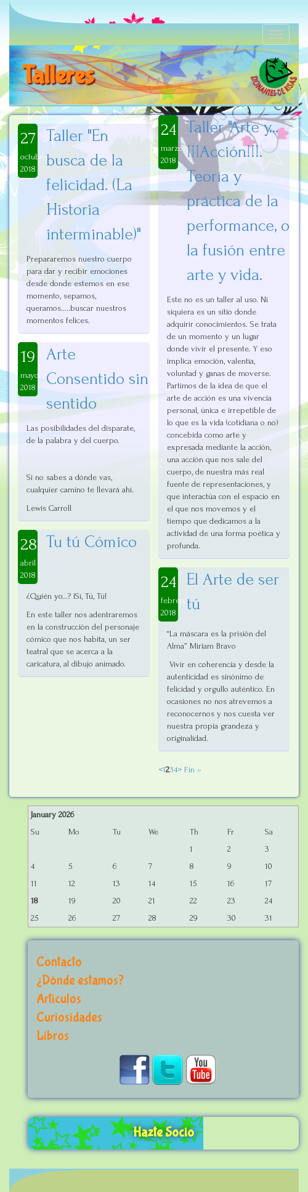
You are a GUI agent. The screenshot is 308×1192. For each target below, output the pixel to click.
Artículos (58, 999)
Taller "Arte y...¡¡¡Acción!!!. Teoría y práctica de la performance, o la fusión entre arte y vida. (238, 201)
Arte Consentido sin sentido (97, 379)
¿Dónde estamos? (80, 980)
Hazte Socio (163, 1132)
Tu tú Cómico (91, 541)
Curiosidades (69, 1017)
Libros (52, 1036)
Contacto (59, 962)
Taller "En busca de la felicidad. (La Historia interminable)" (93, 185)
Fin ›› (191, 769)
